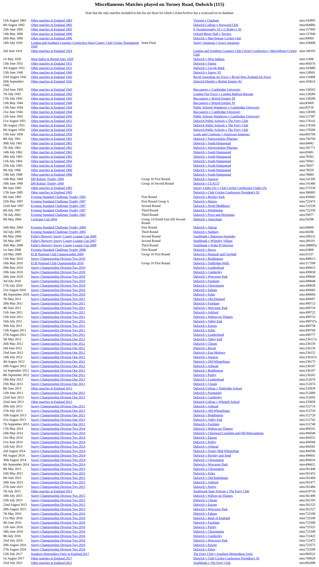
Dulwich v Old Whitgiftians (211, 361)
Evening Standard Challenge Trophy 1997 (58, 201)
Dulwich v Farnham (206, 281)
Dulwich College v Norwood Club (215, 25)
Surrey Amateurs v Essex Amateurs (216, 43)
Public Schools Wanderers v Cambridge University (226, 107)
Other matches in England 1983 (51, 188)
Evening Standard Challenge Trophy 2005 (58, 232)
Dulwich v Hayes (204, 249)
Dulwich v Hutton (205, 201)
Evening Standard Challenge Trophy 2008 (58, 249)
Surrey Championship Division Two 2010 (58, 258)
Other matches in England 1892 (51, 25)
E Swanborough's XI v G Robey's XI (217, 29)
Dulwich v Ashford (205, 312)
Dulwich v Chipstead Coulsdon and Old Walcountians (228, 433)
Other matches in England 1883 (51, 20)
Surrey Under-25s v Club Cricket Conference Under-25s (230, 188)
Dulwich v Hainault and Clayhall (214, 254)
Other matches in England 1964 (51, 161)
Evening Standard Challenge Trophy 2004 (58, 227)
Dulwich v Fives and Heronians (214, 215)
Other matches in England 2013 (51, 388)
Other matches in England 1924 (51, 51)
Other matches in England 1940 (51, 72)
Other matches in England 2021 (51, 563)
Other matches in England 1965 (51, 165)
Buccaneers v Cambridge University (216, 89)
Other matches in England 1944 (51, 103)
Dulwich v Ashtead (205, 366)
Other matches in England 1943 (51, 89)
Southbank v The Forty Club (212, 563)
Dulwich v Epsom (205, 326)
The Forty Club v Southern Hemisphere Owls (223, 554)
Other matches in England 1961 (51, 138)
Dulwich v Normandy (207, 393)
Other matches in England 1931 (51, 63)
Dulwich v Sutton (204, 63)
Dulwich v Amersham (207, 219)
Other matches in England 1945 (51, 116)
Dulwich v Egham (205, 290)
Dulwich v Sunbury (206, 232)
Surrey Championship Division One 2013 (58, 379)
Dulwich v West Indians (209, 59)
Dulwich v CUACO (206, 183)
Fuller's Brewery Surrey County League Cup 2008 (63, 245)
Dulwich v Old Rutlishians (210, 478)
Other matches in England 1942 (51, 77)
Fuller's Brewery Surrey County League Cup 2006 (63, 236)
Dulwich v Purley (204, 375)
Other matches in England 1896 (51, 34)
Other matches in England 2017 (51, 558)
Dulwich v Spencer (205, 179)
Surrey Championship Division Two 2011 (58, 299)
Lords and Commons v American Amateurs (221, 134)
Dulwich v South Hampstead (212, 143)
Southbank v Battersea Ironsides (214, 236)
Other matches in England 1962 (51, 147)
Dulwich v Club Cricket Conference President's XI (226, 192)
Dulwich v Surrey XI (207, 72)
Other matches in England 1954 (51, 130)
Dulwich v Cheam (205, 343)
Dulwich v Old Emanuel (209, 299)
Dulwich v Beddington (208, 258)
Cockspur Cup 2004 (44, 219)
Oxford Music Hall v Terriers (212, 34)
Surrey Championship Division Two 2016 (58, 513)
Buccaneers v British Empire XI (214, 98)
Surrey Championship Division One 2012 (58, 339)
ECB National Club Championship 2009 (57, 254)
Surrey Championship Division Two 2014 (58, 428)
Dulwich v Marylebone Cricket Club (217, 38)
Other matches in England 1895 (51, 29)
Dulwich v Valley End (207, 321)
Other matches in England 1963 (51, 156)
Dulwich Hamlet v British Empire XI (217, 81)
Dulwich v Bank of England (211, 518)
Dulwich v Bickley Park (209, 197)
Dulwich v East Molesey (209, 352)
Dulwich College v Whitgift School (216, 402)
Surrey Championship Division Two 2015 (58, 469)
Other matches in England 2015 (51, 491)
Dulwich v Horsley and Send (212, 455)
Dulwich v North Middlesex (211, 206)
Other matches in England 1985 (51, 192)
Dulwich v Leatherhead (208, 267)
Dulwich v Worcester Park (210, 276)
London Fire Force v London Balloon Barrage (223, 94)
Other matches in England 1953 (51, 125)
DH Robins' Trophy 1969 (47, 179)
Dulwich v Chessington (208, 285)
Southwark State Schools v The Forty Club (221, 491)
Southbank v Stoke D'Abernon (213, 245)
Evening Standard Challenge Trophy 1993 (58, 197)
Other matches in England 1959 (51, 134)
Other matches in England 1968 (51, 174)
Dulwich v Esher (204, 294)
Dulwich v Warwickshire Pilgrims (215, 138)
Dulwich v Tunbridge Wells (211, 263)
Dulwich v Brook (204, 348)
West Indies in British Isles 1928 (52, 59)
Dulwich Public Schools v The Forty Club (220, 121)
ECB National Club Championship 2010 (57, 263)
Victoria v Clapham (206, 20)
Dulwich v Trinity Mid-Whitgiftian (216, 451)
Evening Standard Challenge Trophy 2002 (58, 215)
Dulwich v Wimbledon (208, 210)
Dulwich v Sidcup (205, 227)
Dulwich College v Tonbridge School (217, 388)
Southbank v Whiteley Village (213, 241)
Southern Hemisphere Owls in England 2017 (60, 554)
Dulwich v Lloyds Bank (208, 68)
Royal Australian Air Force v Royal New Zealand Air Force (232, 77)
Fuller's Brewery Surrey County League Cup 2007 (63, 241)
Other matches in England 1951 (51, 121)
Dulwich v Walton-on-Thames (213, 317)
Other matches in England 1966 (51, 170)
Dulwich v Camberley (207, 272)
